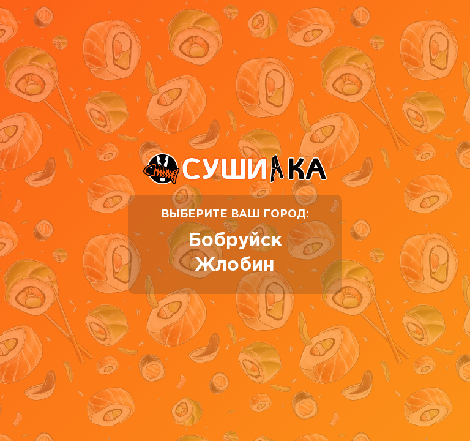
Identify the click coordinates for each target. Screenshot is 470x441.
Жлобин (235, 265)
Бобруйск (235, 241)
